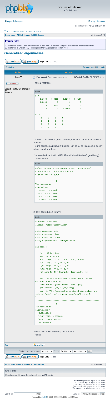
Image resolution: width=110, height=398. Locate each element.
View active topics (33, 31)
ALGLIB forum (23, 35)
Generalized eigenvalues (24, 53)
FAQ (91, 21)
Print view (10, 67)
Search (101, 21)
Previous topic (89, 67)
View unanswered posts (14, 31)
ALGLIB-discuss (37, 35)
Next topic (100, 67)
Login (8, 21)
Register (18, 21)
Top (6, 345)
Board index (10, 35)
